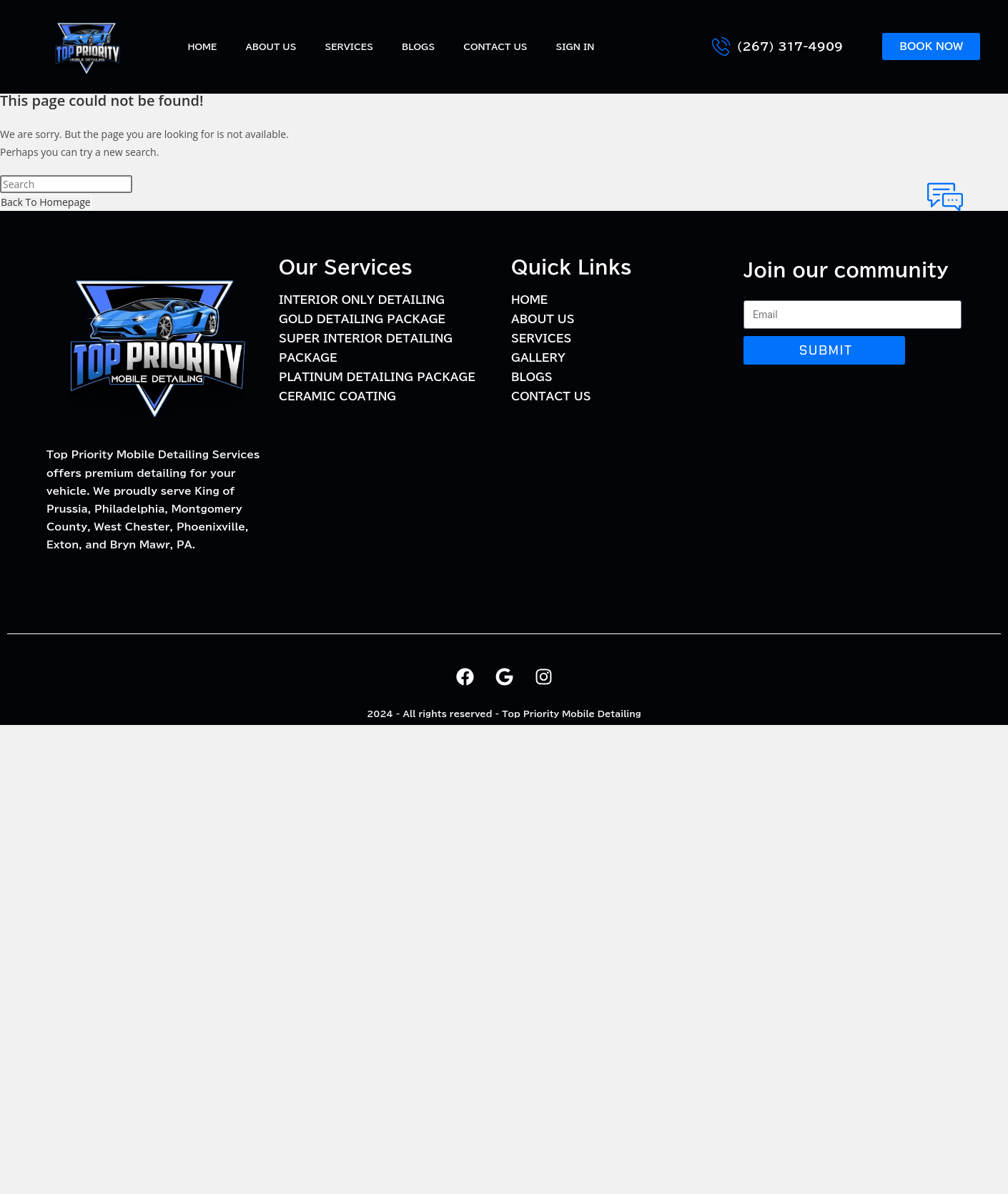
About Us (270, 46)
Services (349, 46)
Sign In (575, 46)
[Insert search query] (66, 184)
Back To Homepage (46, 202)
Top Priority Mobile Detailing (571, 713)
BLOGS (418, 46)
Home (202, 46)
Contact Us (495, 46)
